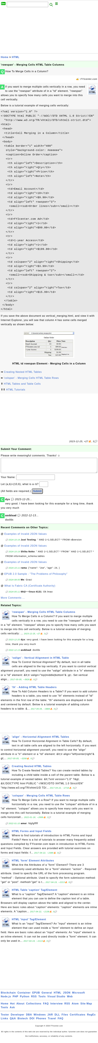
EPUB (36, 995)
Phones (41, 1021)
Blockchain (8, 995)
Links (4, 1021)
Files (65, 1017)
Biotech (22, 1021)
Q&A (13, 1021)
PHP (15, 999)
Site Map (86, 1006)
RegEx (91, 1017)
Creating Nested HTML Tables (23, 372)
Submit (37, 494)
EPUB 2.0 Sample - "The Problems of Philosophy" (36, 577)
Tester (5, 1017)
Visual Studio (56, 999)
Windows (40, 1017)
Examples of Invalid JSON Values (25, 537)
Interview (56, 1006)
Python (24, 999)
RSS (34, 999)
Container (24, 995)
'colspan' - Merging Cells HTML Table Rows (31, 378)
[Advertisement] (49, 31)
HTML (15, 57)
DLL (57, 1017)
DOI (31, 1021)
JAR (50, 1017)
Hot (12, 1006)
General (47, 995)
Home (4, 57)
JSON (67, 995)
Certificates (77, 1017)
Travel (52, 1021)
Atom (75, 1006)
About (20, 1006)
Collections (33, 1006)
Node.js (6, 999)
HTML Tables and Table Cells (22, 383)
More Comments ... (13, 601)
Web (70, 999)
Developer (17, 1017)
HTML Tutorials (15, 389)
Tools (42, 999)
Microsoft (78, 995)
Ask (12, 1010)
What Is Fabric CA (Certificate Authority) (29, 589)
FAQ (46, 1006)
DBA (29, 1017)
